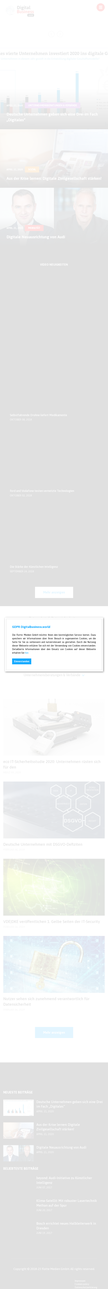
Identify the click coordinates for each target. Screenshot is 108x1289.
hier (26, 652)
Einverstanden (21, 661)
